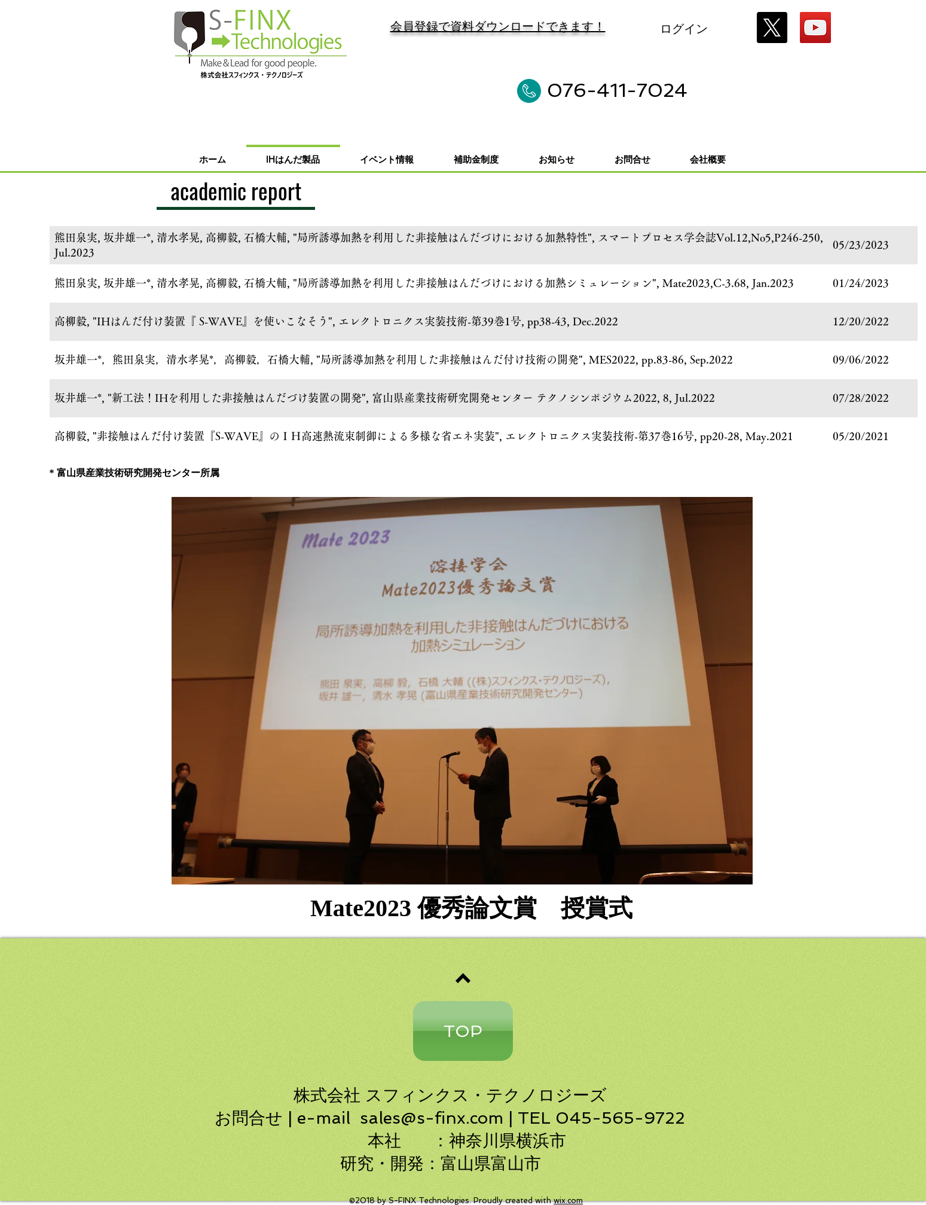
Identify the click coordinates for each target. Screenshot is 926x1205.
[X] (771, 27)
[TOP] (463, 1031)
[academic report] (236, 192)
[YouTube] (815, 27)
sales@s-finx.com (431, 1118)
